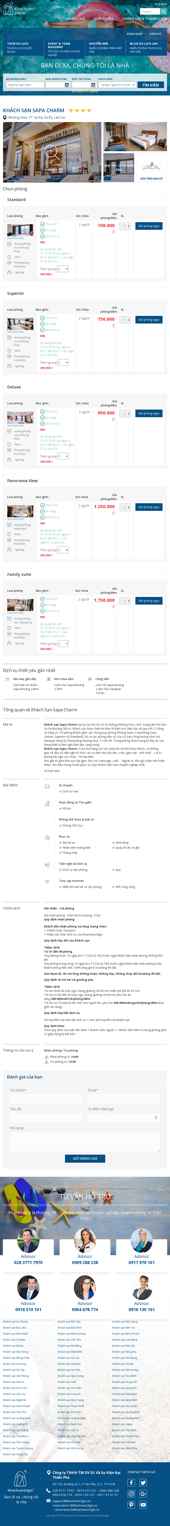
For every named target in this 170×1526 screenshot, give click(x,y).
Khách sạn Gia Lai (68, 1358)
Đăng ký (155, 34)
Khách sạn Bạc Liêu (14, 1327)
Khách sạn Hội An (13, 1382)
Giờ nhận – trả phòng (59, 908)
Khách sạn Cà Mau (14, 1339)
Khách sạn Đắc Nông (15, 1351)
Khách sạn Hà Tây (14, 1370)
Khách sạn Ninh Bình (124, 1400)
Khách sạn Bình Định (15, 1333)
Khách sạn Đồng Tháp (16, 1358)
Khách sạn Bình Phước (125, 1333)
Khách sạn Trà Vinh (124, 1442)
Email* (93, 1090)
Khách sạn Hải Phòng (16, 1376)
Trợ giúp (161, 4)
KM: (42, 242)
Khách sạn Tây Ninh (124, 1430)
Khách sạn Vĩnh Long (70, 1448)
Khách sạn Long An (69, 1394)
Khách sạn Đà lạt (13, 1345)
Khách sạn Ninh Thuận (16, 1406)
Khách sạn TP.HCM (69, 1442)
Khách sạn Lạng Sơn (124, 1388)
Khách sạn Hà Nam (69, 1364)
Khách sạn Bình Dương (71, 1333)
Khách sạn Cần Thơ (69, 1339)
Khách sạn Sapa (122, 1424)
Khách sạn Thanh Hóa (125, 1436)
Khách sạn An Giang (15, 1321)
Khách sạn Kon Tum (15, 1388)
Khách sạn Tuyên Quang (18, 1448)
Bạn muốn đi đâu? (16, 79)
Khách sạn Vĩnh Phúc (125, 1448)
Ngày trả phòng (81, 79)
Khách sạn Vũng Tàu (15, 1454)
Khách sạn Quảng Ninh (126, 1418)
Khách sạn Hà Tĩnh (69, 1370)
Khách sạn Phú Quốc (124, 1406)
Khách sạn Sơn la (68, 1430)
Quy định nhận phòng (59, 919)
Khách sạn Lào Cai (14, 1394)
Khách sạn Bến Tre (123, 1327)
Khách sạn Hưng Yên (124, 1382)
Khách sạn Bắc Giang (125, 1321)
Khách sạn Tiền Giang (16, 1442)
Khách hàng (105, 79)
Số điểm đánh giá (100, 1109)
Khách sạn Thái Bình (15, 1436)
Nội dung (16, 1128)
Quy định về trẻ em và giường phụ (68, 980)
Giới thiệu (103, 18)
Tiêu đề (15, 1109)
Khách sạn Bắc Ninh (69, 1327)
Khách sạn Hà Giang (124, 1358)
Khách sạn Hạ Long (14, 1364)
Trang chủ (75, 18)
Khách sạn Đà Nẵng (69, 1345)
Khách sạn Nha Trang (71, 1400)
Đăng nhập (135, 34)
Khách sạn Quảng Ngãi (71, 1418)
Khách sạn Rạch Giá (70, 1424)
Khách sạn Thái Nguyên (72, 1436)
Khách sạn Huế (67, 1382)
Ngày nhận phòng (56, 79)
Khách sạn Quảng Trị (15, 1424)
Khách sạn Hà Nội (123, 1364)
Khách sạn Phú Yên (69, 1412)
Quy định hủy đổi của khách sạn (67, 940)
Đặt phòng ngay (149, 226)
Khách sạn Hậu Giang (71, 1376)
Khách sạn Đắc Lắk (123, 1345)
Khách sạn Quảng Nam (17, 1418)
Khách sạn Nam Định (124, 1394)
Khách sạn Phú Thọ (14, 1412)
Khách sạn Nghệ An (14, 1400)
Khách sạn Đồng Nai (124, 1351)
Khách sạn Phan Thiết (71, 1406)
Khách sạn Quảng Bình (126, 1412)
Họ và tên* (18, 1090)
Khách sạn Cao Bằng (124, 1339)
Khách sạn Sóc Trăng (15, 1430)
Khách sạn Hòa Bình (124, 1376)
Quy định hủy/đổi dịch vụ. (62, 1013)
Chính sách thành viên (144, 18)
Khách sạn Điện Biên (70, 1351)
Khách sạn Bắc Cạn (69, 1321)
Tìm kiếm (150, 85)
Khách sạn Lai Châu (69, 1388)
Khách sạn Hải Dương (125, 1370)
